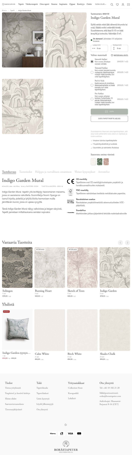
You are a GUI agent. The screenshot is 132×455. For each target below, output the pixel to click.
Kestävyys (81, 4)
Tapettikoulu (42, 388)
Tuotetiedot (25, 172)
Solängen (8, 291)
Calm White (42, 354)
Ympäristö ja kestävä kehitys (17, 393)
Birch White (75, 354)
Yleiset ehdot (10, 399)
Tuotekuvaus (9, 172)
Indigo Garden (108, 291)
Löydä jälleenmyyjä (44, 404)
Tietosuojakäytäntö (13, 410)
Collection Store (75, 388)
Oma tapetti (44, 4)
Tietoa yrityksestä (13, 388)
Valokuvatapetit (32, 4)
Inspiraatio (63, 4)
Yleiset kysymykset (85, 172)
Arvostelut (104, 172)
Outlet (89, 4)
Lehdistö (72, 398)
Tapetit (21, 4)
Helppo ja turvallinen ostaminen (53, 172)
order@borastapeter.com (110, 396)
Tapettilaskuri (42, 393)
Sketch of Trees (76, 291)
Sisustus (54, 4)
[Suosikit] (117, 4)
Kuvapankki (73, 393)
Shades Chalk (107, 354)
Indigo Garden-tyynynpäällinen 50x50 (17, 353)
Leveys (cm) (96, 45)
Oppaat (72, 4)
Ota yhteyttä (42, 410)
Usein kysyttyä (42, 399)
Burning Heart (43, 291)
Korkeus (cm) (117, 45)
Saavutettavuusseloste (14, 404)
